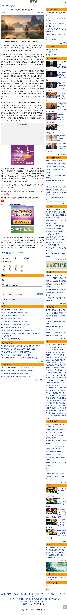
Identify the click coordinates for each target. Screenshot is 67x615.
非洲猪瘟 (61, 388)
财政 (61, 382)
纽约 (31, 601)
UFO (47, 362)
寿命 (63, 415)
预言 (52, 415)
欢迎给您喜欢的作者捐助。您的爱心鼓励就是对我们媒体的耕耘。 (21, 198)
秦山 (63, 552)
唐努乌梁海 (56, 395)
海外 (55, 405)
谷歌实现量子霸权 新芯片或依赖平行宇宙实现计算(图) (17, 331)
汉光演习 (48, 360)
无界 (59, 599)
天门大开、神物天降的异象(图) (55, 189)
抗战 (53, 408)
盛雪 (56, 552)
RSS (33, 596)
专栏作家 (50, 544)
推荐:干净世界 (11, 599)
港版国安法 (62, 357)
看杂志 (31, 599)
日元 (47, 382)
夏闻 (59, 550)
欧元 (64, 380)
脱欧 (57, 377)
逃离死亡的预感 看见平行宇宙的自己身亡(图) (15, 325)
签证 (60, 403)
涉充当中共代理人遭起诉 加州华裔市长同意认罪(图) (17, 371)
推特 (64, 594)
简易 (57, 547)
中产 (47, 385)
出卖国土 (62, 350)
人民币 (60, 380)
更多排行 (64, 482)
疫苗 (55, 355)
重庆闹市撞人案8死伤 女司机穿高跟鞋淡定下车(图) (16, 377)
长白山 (63, 395)
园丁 (53, 552)
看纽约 (36, 599)
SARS (56, 398)
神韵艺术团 (19, 599)
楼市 (58, 382)
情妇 (49, 372)
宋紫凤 (48, 547)
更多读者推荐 (39, 381)
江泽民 (62, 367)
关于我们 (16, 594)
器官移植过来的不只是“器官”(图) (56, 164)
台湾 (55, 385)
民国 (47, 408)
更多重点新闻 (62, 155)
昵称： (4, 280)
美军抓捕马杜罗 (51, 55)
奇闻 (55, 415)
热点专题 (50, 46)
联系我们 (43, 594)
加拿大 (53, 377)
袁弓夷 (57, 357)
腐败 (55, 372)
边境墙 (60, 365)
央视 (58, 400)
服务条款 (24, 594)
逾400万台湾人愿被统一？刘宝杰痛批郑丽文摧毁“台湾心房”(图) (20, 347)
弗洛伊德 (62, 360)
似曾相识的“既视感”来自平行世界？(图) (13, 316)
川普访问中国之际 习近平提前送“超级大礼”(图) (15, 356)
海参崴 (51, 385)
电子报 (9, 594)
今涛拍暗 (53, 547)
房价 (53, 388)
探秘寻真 (14, 6)
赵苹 (59, 552)
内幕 (55, 370)
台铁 (53, 352)
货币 (56, 380)
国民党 (54, 360)
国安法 (48, 355)
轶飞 (53, 550)
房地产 (54, 382)
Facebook (58, 594)
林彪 (55, 410)
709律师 (48, 393)
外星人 (59, 415)
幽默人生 (58, 413)
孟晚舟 (52, 365)
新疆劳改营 (62, 398)
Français (31, 604)
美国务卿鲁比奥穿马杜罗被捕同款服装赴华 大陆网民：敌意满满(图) (56, 476)
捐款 (37, 594)
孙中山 (57, 408)
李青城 (50, 555)
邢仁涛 (54, 555)
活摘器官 (48, 352)
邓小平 (51, 410)
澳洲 (64, 405)
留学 (50, 403)
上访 (52, 393)
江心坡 (52, 398)
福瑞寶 (45, 599)
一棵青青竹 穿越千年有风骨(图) (55, 34)
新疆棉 (63, 352)
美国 (47, 367)
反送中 (62, 370)
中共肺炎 (48, 344)
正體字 (25, 604)
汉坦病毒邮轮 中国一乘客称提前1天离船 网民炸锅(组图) (18, 350)
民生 (52, 405)
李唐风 (50, 552)
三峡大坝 (58, 352)
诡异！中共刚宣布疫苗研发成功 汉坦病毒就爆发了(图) (17, 368)
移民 (64, 400)
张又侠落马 (49, 52)
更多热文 (64, 338)
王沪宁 (57, 367)
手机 (49, 415)
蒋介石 (62, 408)
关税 (56, 365)
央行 (60, 377)
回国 (63, 403)
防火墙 (61, 390)
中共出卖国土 (50, 357)
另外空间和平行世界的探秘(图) (10, 340)
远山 (56, 550)
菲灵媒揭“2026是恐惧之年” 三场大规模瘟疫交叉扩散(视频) (19, 359)
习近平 (50, 350)
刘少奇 (59, 410)
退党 (57, 360)
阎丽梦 (54, 362)
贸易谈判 (52, 367)
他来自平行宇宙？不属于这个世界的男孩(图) (14, 322)
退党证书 (50, 599)
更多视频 (64, 541)
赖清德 (48, 365)
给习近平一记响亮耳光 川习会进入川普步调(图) (15, 374)
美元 (49, 380)
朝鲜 (49, 377)
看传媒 (40, 599)
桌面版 (3, 594)
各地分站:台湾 (25, 601)
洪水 (58, 355)
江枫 (61, 555)
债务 (63, 377)
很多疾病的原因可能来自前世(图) (56, 167)
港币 (50, 382)
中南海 (51, 370)
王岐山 (63, 362)
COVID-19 (60, 347)
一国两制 (53, 375)
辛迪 (53, 557)
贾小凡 (61, 547)
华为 (52, 372)
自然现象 (60, 577)
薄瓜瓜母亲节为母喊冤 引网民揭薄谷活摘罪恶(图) (16, 353)
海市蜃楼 (21, 48)
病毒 (55, 347)
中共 (50, 362)
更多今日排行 (62, 259)
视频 (48, 485)
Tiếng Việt (37, 604)
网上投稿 (51, 594)
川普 (62, 344)
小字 (42, 12)
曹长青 (50, 557)
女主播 (54, 400)
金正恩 (59, 362)
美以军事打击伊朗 (51, 49)
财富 (64, 382)
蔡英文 (59, 385)
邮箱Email (48, 585)
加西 (44, 601)
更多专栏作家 (62, 560)
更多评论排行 (39, 362)
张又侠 (54, 350)
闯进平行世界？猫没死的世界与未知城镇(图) (14, 313)
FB (47, 377)
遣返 (57, 403)
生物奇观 (48, 577)
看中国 (48, 375)
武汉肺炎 (57, 344)
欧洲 (41, 601)
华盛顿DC (36, 601)
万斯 (64, 365)
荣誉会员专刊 (52, 10)
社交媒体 (62, 375)
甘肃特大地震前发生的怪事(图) (55, 161)
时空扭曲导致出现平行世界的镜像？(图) (13, 310)
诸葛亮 (50, 413)
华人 (61, 400)
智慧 (63, 413)
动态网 (55, 599)
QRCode (15, 253)
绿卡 (49, 405)
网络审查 (61, 393)
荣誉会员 (16, 240)
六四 (58, 350)
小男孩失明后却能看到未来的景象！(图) (13, 328)
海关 (53, 403)
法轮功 (56, 393)
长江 (51, 355)
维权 (65, 390)
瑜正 (58, 555)
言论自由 (48, 400)
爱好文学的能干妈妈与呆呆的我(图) (61, 138)
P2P (49, 390)
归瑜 (50, 550)
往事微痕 (62, 355)
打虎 (61, 372)
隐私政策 (31, 594)
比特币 (53, 380)
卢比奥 (51, 347)
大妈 (50, 388)
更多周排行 (63, 304)
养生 (49, 418)
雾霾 (51, 390)
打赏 (34, 12)
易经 (53, 413)
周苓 (63, 550)
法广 (57, 375)
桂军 (50, 408)
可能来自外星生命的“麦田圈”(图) (56, 186)
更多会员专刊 (62, 43)
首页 (3, 6)
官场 (64, 372)
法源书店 (26, 599)
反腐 (58, 372)
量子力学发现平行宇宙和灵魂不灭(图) (12, 319)
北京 (62, 385)
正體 (62, 1)
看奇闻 (8, 6)
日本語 (42, 604)
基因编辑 (56, 390)
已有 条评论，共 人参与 (10, 285)
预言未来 (54, 577)
